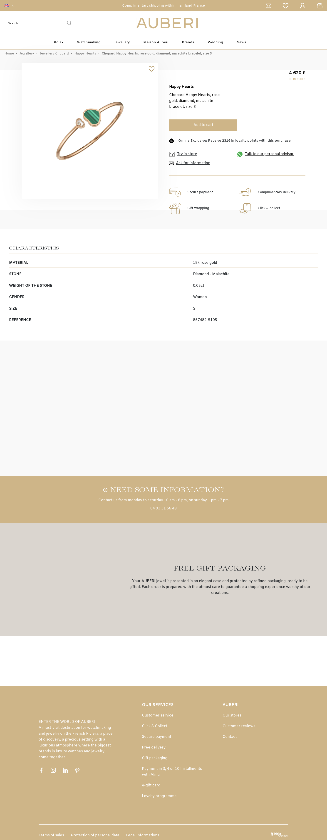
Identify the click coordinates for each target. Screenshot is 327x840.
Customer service (157, 715)
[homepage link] (167, 23)
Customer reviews (239, 726)
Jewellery (122, 42)
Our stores (232, 715)
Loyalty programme (159, 796)
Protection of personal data (95, 835)
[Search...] (32, 23)
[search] (69, 23)
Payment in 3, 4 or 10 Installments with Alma (172, 771)
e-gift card (151, 785)
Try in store (183, 154)
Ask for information (189, 163)
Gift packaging (154, 758)
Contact (230, 736)
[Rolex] (321, 23)
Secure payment (156, 736)
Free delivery (154, 747)
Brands (188, 42)
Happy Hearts (85, 54)
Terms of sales (51, 835)
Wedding (215, 42)
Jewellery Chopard (54, 54)
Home (9, 54)
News (241, 42)
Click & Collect (154, 726)
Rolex (58, 42)
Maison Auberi (155, 42)
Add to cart (203, 125)
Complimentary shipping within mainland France (163, 5)
